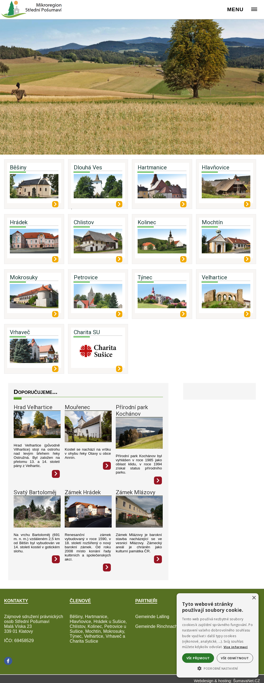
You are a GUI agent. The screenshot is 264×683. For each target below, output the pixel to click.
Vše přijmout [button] (198, 658)
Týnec (145, 277)
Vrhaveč (20, 332)
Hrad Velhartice (33, 407)
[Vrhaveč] (34, 353)
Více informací (236, 647)
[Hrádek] (34, 243)
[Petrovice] (98, 298)
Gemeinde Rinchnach (156, 626)
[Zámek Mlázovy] (139, 526)
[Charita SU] (98, 353)
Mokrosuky (24, 277)
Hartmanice (152, 167)
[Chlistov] (98, 243)
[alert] (218, 635)
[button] (217, 668)
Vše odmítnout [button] (235, 658)
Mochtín (212, 222)
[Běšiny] (34, 188)
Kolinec (147, 222)
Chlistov (84, 222)
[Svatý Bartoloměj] (37, 526)
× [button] (254, 598)
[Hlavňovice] (226, 188)
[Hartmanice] (162, 188)
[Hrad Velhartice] (37, 436)
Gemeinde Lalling (152, 616)
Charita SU (87, 332)
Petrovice (86, 277)
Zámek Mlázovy (135, 492)
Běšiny (18, 167)
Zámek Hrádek (83, 492)
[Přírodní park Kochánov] (139, 447)
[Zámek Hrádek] (88, 526)
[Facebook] (8, 661)
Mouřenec (77, 407)
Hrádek (19, 222)
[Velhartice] (226, 298)
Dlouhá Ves (88, 167)
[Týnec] (162, 298)
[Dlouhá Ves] (98, 188)
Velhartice (214, 277)
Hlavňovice (215, 167)
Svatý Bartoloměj (35, 492)
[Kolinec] (162, 243)
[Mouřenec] (88, 440)
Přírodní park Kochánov (132, 410)
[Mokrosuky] (34, 298)
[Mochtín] (226, 243)
